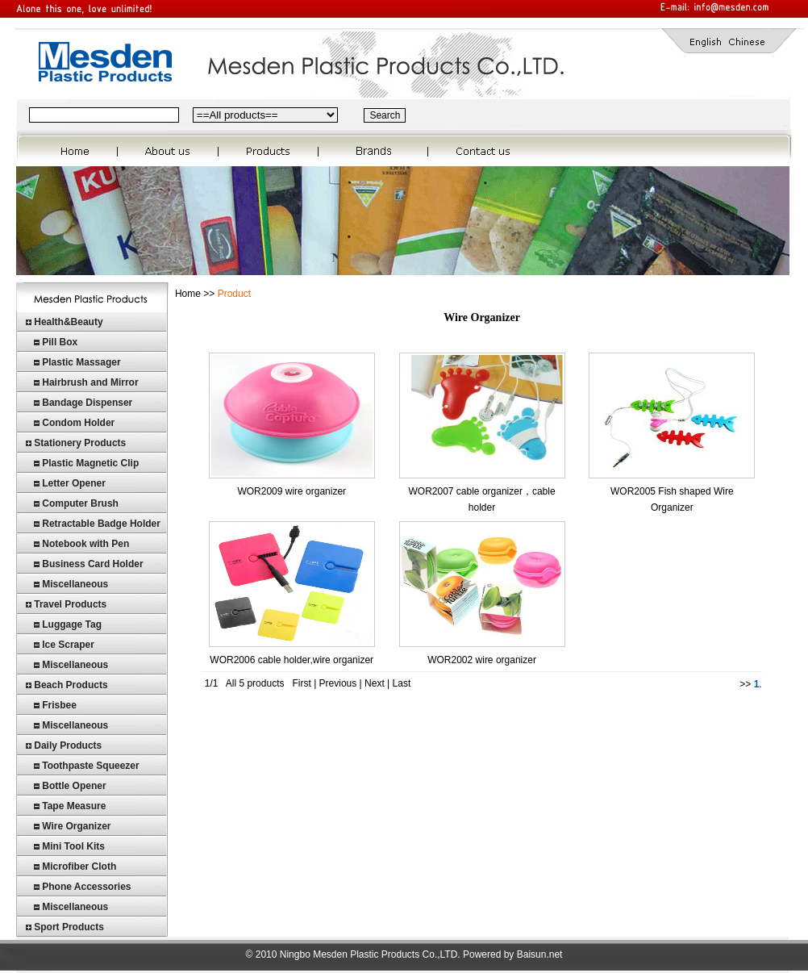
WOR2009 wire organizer (291, 491)
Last (402, 683)
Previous (338, 683)
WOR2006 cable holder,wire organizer (291, 660)
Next (374, 683)
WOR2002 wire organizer (481, 660)
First (301, 683)
